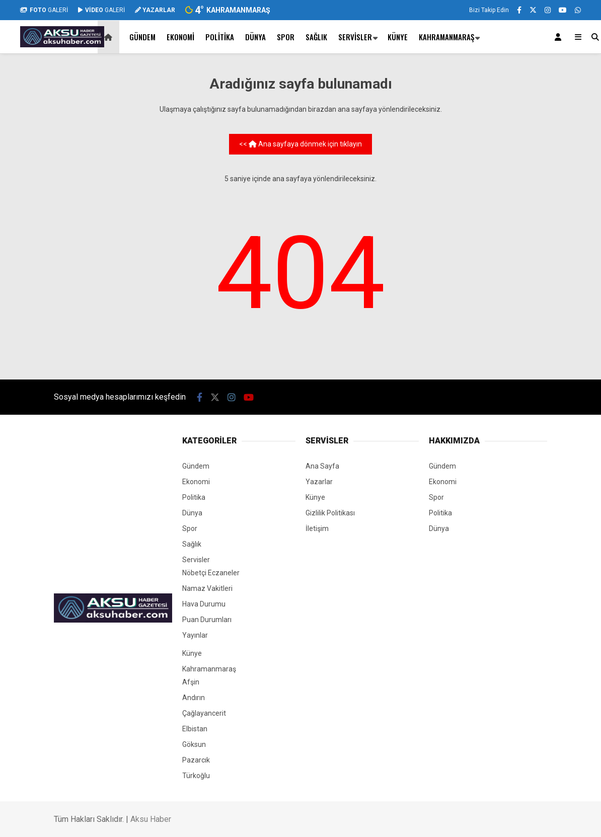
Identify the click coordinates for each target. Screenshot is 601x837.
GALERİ (44, 10)
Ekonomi (180, 36)
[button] (110, 37)
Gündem (142, 36)
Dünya (255, 36)
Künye (398, 36)
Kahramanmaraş (446, 36)
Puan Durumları (207, 620)
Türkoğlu (196, 776)
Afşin (190, 682)
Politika (219, 36)
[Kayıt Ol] (560, 37)
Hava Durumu (204, 604)
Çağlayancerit (204, 713)
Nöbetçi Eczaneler (211, 573)
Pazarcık (196, 760)
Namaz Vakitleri (207, 588)
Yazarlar (319, 482)
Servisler (355, 36)
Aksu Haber (150, 819)
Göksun (194, 744)
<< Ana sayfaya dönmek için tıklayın (300, 144)
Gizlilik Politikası (330, 513)
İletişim (317, 528)
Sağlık (316, 36)
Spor (285, 36)
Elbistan (194, 729)
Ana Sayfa (322, 466)
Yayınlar (195, 635)
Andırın (193, 698)
